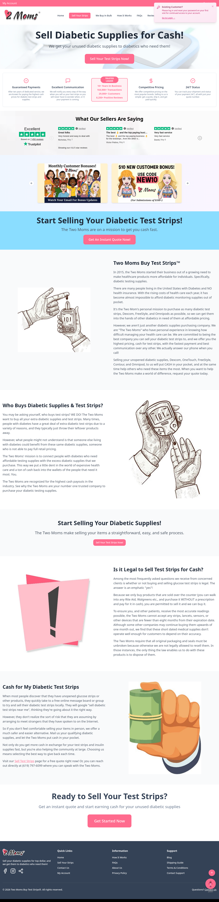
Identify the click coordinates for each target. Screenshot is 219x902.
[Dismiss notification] (212, 6)
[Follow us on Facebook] (5, 871)
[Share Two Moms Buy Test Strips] (20, 871)
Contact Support (176, 873)
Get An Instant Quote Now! (109, 239)
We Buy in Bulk (104, 15)
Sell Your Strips (80, 15)
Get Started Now (109, 821)
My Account (10, 3)
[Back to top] (212, 873)
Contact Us (63, 867)
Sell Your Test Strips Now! (109, 59)
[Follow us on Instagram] (13, 871)
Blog (169, 857)
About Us (117, 867)
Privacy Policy (119, 873)
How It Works (124, 15)
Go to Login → (168, 18)
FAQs (139, 15)
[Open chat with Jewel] (210, 884)
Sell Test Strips (24, 761)
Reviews (152, 15)
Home (60, 15)
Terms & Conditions (177, 867)
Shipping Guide (175, 862)
